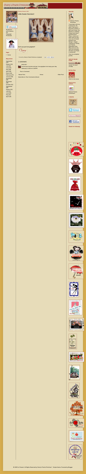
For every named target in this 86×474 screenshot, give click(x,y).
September (9, 61)
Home (41, 74)
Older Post (61, 74)
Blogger (70, 467)
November (9, 81)
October (8, 84)
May (7, 69)
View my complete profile (74, 54)
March (8, 73)
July (7, 66)
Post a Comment (24, 71)
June (7, 68)
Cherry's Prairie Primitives (30, 57)
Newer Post (21, 74)
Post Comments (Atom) (32, 77)
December (9, 78)
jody (23, 64)
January (8, 76)
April (7, 71)
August (8, 64)
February (8, 75)
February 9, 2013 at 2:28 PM (29, 68)
